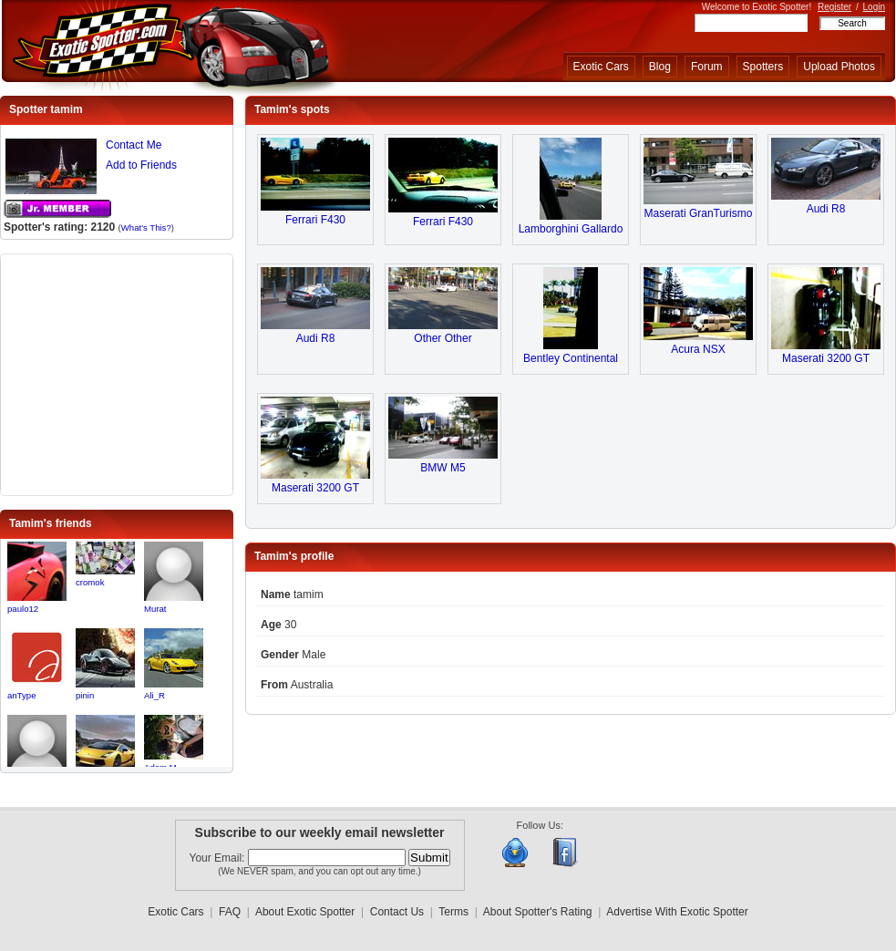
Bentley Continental (570, 358)
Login (874, 7)
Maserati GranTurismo (698, 213)
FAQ (230, 911)
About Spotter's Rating (537, 911)
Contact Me (133, 145)
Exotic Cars (601, 66)
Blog (660, 66)
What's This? (146, 227)
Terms (453, 911)
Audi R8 (826, 208)
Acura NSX (698, 349)
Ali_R (154, 695)
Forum (707, 66)
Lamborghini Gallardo (571, 228)
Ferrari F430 (315, 219)
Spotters (763, 66)
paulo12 (22, 609)
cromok (90, 582)
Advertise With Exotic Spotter (676, 911)
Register (834, 7)
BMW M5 (442, 467)
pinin (85, 695)
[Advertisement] (117, 373)
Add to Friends (141, 165)
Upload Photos (839, 66)
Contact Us (397, 911)
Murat (155, 609)
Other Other (442, 338)
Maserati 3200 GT (826, 358)
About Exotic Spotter (305, 911)
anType (21, 695)
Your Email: (219, 858)
